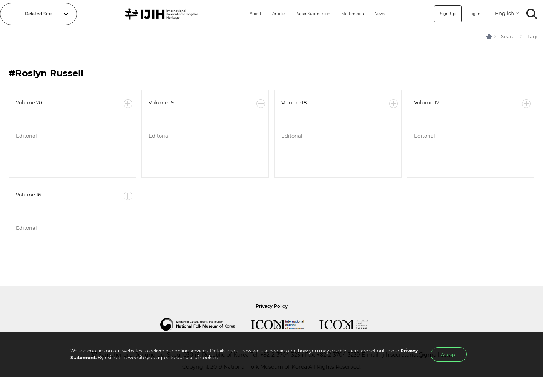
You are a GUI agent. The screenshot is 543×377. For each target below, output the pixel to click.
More (128, 103)
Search (509, 36)
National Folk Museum (205, 324)
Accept (449, 354)
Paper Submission (307, 14)
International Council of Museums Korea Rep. (351, 324)
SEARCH (532, 14)
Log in (473, 14)
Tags (532, 36)
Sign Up (444, 14)
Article (268, 14)
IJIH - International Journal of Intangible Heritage (156, 14)
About (243, 14)
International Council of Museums (285, 324)
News (381, 14)
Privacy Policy (272, 306)
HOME (489, 36)
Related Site (38, 14)
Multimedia (351, 14)
